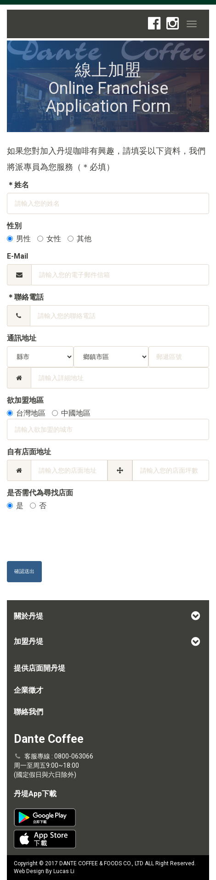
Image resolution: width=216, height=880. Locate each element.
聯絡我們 (28, 711)
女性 (49, 238)
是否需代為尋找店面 (40, 492)
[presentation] (77, 536)
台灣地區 (26, 413)
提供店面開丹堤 (39, 668)
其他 (79, 238)
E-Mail (17, 256)
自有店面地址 (29, 451)
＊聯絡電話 (25, 297)
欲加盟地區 (25, 400)
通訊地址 (21, 338)
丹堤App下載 (35, 793)
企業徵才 (28, 690)
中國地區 (71, 413)
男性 (19, 238)
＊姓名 (18, 184)
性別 (14, 225)
